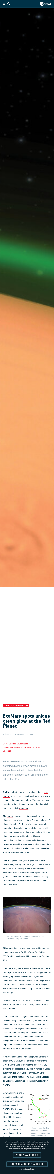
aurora (10, 816)
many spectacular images (28, 868)
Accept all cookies (27, 1155)
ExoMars (7, 751)
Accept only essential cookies (27, 1164)
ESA (5, 744)
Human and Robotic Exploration (17, 747)
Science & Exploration (18, 744)
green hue (23, 808)
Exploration (38, 747)
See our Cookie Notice (26, 1169)
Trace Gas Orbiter (31, 761)
